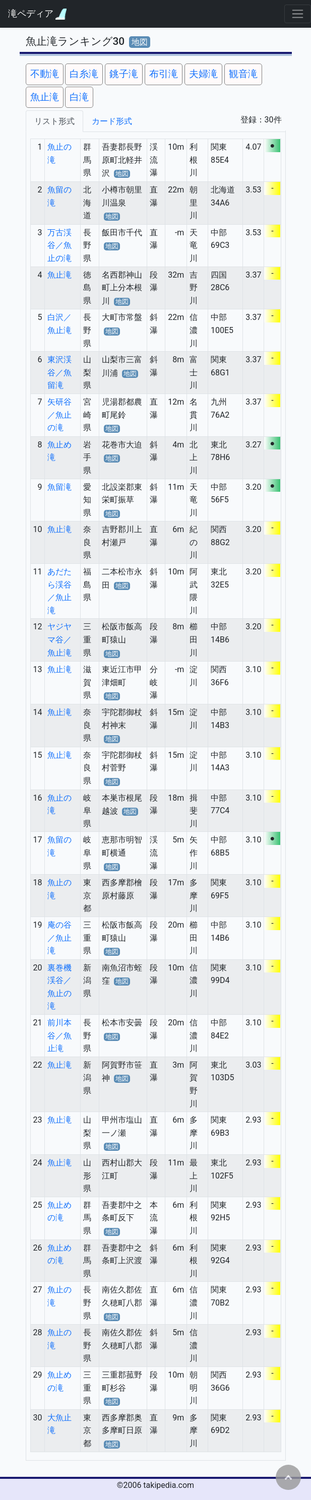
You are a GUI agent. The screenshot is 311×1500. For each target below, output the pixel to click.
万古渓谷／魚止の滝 (59, 245)
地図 (140, 42)
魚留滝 (59, 487)
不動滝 (44, 74)
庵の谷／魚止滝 (59, 937)
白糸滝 (84, 74)
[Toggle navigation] (297, 14)
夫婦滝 (203, 74)
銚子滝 (123, 74)
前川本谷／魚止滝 (59, 1035)
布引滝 (163, 74)
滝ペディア (37, 14)
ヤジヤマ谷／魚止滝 (59, 639)
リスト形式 (54, 121)
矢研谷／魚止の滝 (59, 414)
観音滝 (243, 74)
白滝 (79, 97)
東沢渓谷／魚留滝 (59, 372)
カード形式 (112, 121)
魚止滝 (44, 97)
